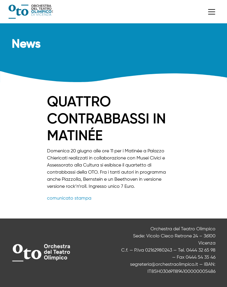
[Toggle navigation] (211, 12)
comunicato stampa (69, 198)
